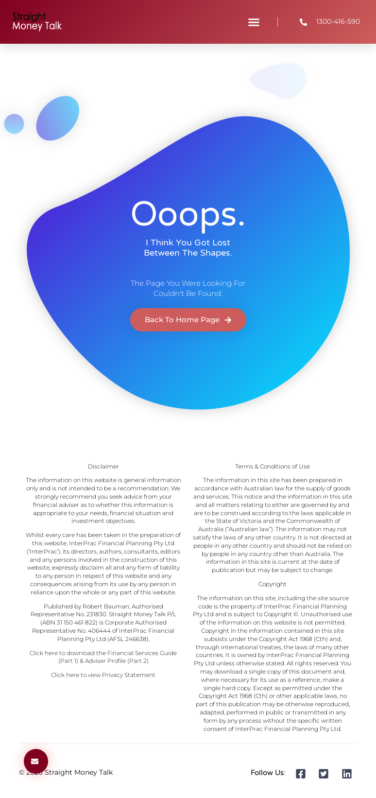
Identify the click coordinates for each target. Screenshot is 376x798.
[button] (253, 22)
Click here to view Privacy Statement (103, 674)
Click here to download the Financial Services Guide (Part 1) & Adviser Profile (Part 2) (103, 657)
